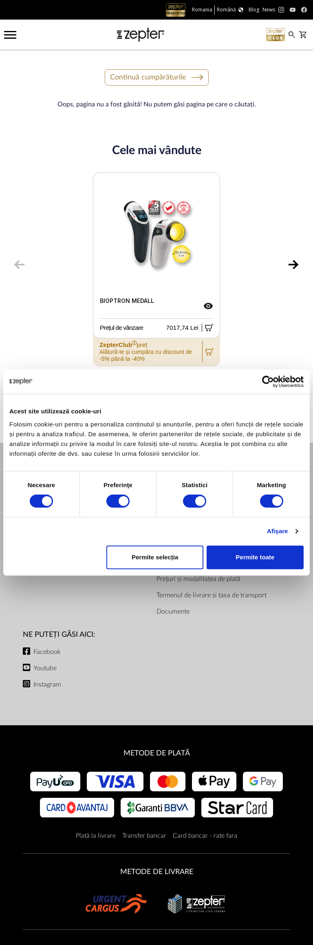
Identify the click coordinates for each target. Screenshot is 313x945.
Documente (173, 611)
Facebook (47, 652)
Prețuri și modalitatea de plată (198, 579)
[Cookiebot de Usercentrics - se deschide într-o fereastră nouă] (268, 381)
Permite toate (255, 557)
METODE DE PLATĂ (156, 753)
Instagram (47, 684)
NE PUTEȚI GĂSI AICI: (59, 634)
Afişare (277, 531)
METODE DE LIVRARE (156, 871)
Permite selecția (155, 557)
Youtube (45, 668)
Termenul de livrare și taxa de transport (211, 595)
